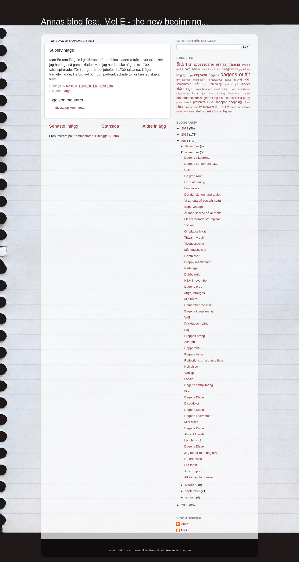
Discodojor (191, 403)
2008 (185, 505)
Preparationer (193, 354)
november (192, 152)
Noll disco (191, 366)
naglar (204, 98)
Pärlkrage (191, 268)
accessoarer (203, 64)
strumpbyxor (206, 107)
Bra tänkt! (191, 465)
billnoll (160, 550)
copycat (200, 75)
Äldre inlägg (154, 126)
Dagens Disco (194, 397)
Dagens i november (198, 416)
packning (236, 98)
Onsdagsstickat (195, 231)
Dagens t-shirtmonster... (201, 163)
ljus (203, 93)
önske (209, 111)
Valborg (246, 107)
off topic (215, 98)
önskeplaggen (223, 111)
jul (236, 84)
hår (197, 84)
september (193, 491)
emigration (199, 79)
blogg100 (228, 69)
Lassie (188, 379)
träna (234, 107)
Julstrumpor (192, 471)
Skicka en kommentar (70, 107)
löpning (221, 93)
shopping (235, 102)
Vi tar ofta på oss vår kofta (202, 200)
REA (210, 102)
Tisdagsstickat (194, 243)
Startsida (110, 126)
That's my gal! (194, 237)
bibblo (195, 69)
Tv (239, 107)
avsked (246, 64)
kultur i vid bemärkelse (235, 89)
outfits (225, 98)
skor (180, 106)
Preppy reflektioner (197, 262)
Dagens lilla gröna (197, 157)
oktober (190, 485)
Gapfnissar (191, 256)
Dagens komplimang (198, 311)
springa (189, 107)
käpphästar (182, 93)
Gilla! (188, 170)
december (192, 146)
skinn (247, 102)
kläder (245, 84)
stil (195, 107)
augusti (190, 497)
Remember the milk (198, 305)
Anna (185, 524)
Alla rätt (189, 342)
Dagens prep (193, 286)
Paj (186, 330)
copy (190, 75)
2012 (185, 134)
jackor (228, 84)
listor (195, 93)
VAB (187, 317)
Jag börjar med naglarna (201, 453)
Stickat (189, 225)
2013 (185, 128)
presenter (199, 102)
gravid (238, 79)
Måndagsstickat (195, 249)
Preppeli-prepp (194, 336)
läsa (211, 93)
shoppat (221, 102)
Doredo (186, 79)
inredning (216, 84)
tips (227, 107)
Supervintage (193, 206)
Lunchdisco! (192, 440)
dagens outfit (235, 74)
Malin (185, 530)
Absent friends (194, 434)
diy (178, 79)
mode (247, 93)
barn (187, 69)
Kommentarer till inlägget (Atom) (96, 136)
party (66, 91)
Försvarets (191, 188)
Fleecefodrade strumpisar (202, 219)
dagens (214, 75)
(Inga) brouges (194, 293)
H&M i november (196, 280)
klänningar (185, 88)
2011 (185, 141)
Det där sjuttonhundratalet (202, 194)
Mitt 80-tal (191, 299)
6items (183, 64)
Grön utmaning (194, 182)
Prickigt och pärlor (197, 323)
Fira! (187, 391)
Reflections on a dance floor (203, 360)
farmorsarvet (215, 79)
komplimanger (204, 89)
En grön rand (193, 176)
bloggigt (181, 75)
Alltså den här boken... (200, 477)
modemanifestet (187, 98)
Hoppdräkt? (192, 348)
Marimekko (234, 93)
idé (204, 84)
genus (227, 79)
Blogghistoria (242, 69)
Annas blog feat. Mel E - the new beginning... (124, 21)
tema (219, 106)
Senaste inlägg (63, 126)
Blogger (185, 550)
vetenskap (182, 111)
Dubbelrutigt (192, 274)
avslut (179, 69)
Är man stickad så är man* (202, 213)
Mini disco (191, 422)
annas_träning (228, 64)
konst (217, 89)
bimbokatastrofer (210, 69)
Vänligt (189, 373)
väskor (200, 111)
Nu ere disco (193, 459)
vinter (192, 111)
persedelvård (183, 102)
